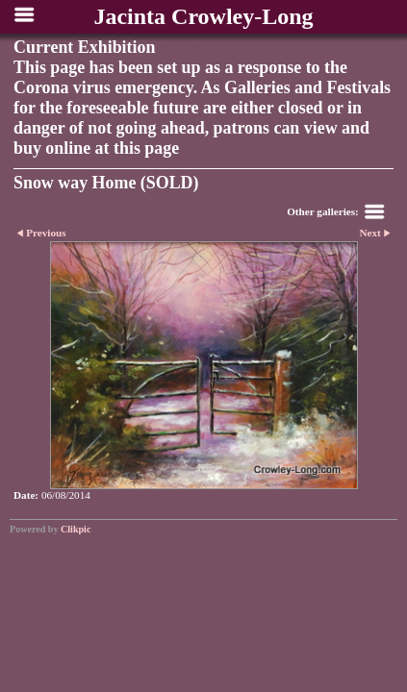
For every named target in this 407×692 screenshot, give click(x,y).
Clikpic (75, 529)
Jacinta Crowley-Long (203, 16)
